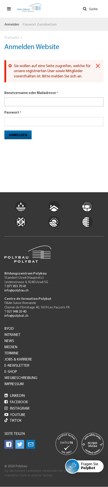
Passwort (11, 112)
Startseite (11, 38)
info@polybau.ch (16, 290)
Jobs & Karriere (18, 360)
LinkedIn (14, 396)
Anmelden (11, 24)
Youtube (14, 415)
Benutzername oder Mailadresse (30, 93)
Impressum (14, 384)
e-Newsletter (16, 366)
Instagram (16, 408)
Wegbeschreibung (20, 378)
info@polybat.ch (16, 316)
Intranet (12, 335)
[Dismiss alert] (97, 66)
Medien (10, 347)
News (9, 341)
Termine (11, 353)
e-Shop (10, 372)
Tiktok (13, 420)
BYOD (9, 329)
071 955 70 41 (16, 286)
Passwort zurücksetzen (40, 24)
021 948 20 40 (16, 311)
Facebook (16, 402)
